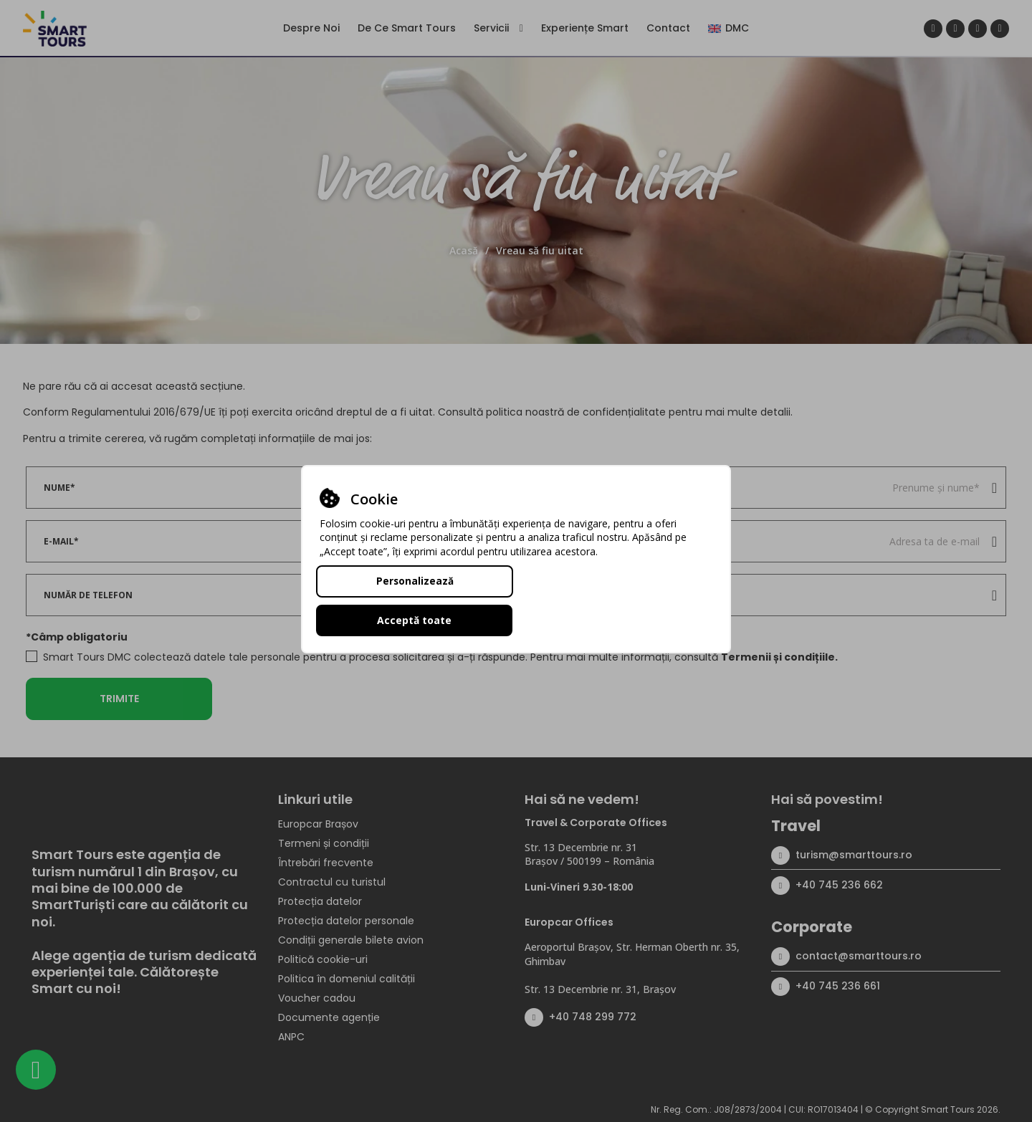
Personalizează (415, 600)
